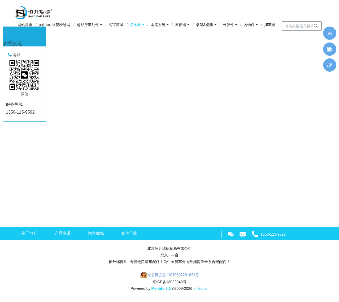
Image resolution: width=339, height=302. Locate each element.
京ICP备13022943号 (169, 283)
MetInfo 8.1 (161, 289)
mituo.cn (201, 289)
